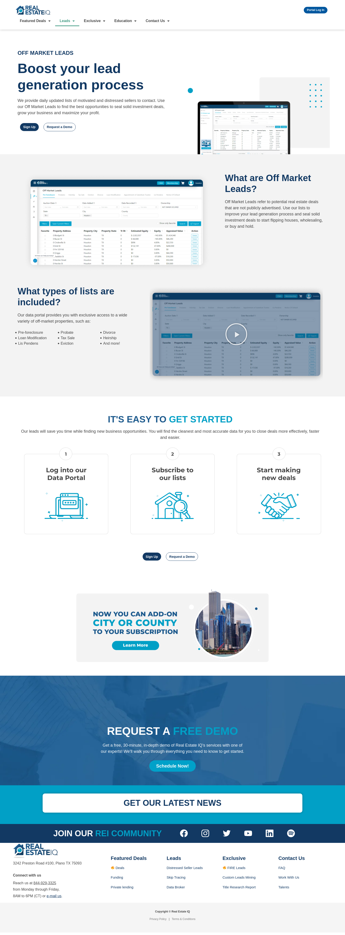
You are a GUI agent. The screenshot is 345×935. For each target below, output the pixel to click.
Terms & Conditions (184, 921)
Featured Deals (35, 22)
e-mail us (54, 898)
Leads (67, 22)
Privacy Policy (158, 921)
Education (125, 22)
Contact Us (157, 22)
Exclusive (94, 22)
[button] (236, 335)
